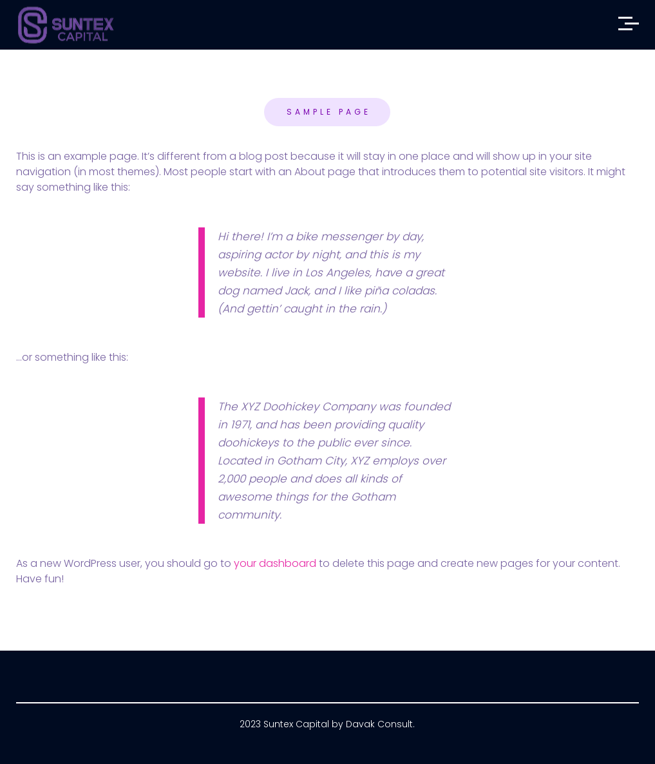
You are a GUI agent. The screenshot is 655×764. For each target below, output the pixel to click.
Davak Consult (379, 724)
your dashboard (275, 563)
